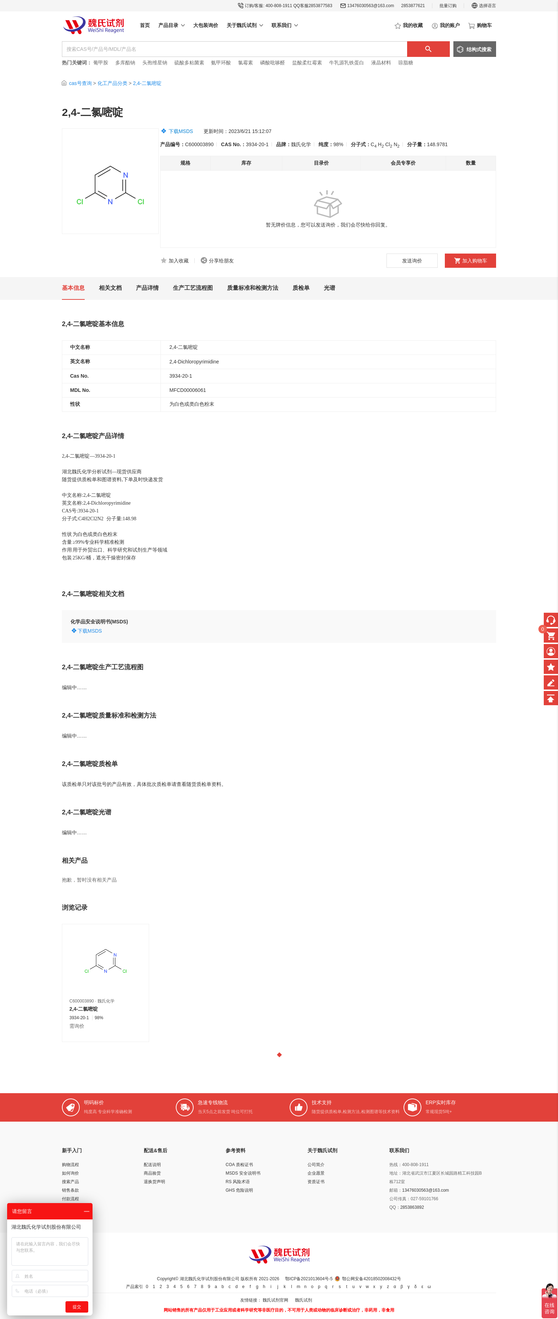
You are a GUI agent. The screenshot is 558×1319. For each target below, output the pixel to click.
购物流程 (70, 1164)
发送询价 (412, 261)
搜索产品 (70, 1181)
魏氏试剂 (303, 1300)
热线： (395, 1164)
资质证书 (316, 1181)
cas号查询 (80, 83)
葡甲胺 (100, 62)
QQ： (394, 1207)
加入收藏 (179, 261)
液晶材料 (381, 62)
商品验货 (152, 1173)
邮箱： (395, 1190)
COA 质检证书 (239, 1164)
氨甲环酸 (221, 62)
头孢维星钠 (154, 62)
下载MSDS (181, 131)
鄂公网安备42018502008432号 (371, 1278)
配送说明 (152, 1164)
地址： (395, 1173)
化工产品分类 (112, 83)
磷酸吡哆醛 (272, 62)
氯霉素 (245, 62)
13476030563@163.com (370, 5)
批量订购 (448, 5)
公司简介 (316, 1164)
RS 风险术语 (238, 1181)
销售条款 (70, 1190)
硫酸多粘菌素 (189, 62)
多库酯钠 (126, 62)
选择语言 (483, 5)
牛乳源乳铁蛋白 (347, 62)
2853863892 (412, 1207)
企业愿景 (316, 1173)
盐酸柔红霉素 (307, 62)
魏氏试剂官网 (275, 1300)
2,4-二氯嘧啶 (147, 83)
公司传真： (400, 1198)
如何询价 (70, 1173)
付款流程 (70, 1198)
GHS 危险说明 (239, 1190)
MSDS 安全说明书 (243, 1173)
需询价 (76, 1026)
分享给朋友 (221, 261)
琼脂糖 (405, 62)
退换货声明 (154, 1181)
